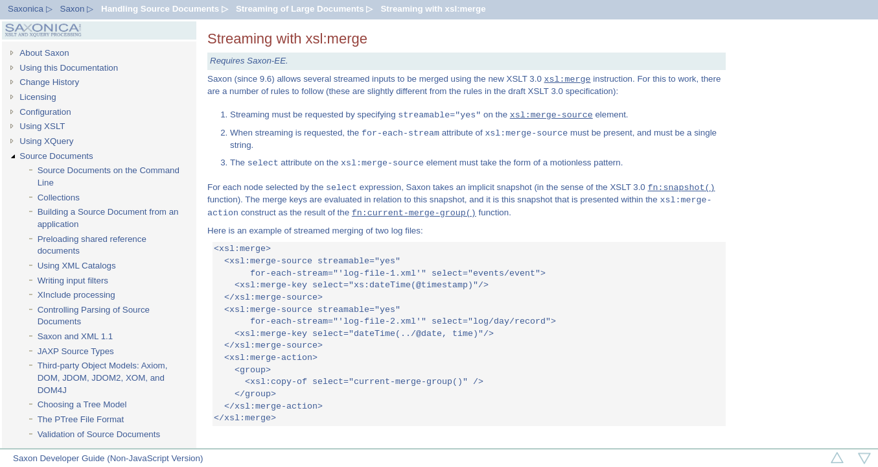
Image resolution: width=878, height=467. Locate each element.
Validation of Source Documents (99, 434)
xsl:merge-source (551, 115)
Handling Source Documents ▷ (164, 9)
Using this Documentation (68, 68)
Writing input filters (73, 280)
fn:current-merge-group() (414, 213)
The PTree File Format (81, 419)
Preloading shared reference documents (92, 245)
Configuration (45, 112)
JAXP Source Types (76, 351)
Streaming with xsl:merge (432, 9)
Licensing (37, 97)
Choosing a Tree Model (82, 404)
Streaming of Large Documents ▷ (304, 9)
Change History (49, 82)
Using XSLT (42, 126)
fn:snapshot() (681, 187)
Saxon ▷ (77, 9)
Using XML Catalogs (77, 265)
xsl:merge (567, 79)
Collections (59, 197)
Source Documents (56, 156)
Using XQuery (46, 141)
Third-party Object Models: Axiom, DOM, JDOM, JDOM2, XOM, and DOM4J (103, 377)
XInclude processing (76, 295)
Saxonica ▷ (30, 9)
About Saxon (44, 53)
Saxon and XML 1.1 (75, 336)
